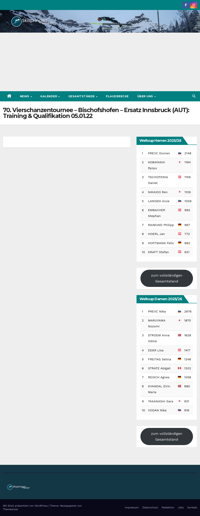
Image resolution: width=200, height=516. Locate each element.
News (25, 96)
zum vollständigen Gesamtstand (166, 278)
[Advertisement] (100, 62)
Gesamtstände (82, 96)
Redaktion (168, 507)
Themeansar (10, 509)
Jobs (181, 507)
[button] (194, 96)
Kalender (49, 96)
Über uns (145, 96)
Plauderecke (117, 96)
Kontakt (192, 507)
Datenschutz (150, 507)
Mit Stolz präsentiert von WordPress (26, 505)
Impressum (132, 507)
